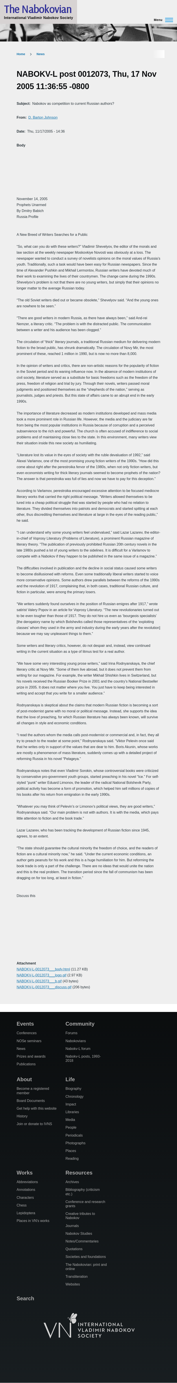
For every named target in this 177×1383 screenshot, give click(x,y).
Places (70, 1151)
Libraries (72, 1112)
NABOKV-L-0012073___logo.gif (41, 975)
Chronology (74, 1096)
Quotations (73, 1249)
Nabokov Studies (78, 1233)
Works (25, 1173)
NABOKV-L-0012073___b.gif (39, 981)
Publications (26, 1064)
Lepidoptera (26, 1213)
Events (25, 1024)
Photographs (75, 1143)
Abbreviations (27, 1182)
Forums (71, 1033)
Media (70, 1120)
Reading (72, 1158)
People (70, 1127)
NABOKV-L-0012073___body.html (43, 969)
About (24, 1079)
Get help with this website (36, 1108)
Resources (78, 1173)
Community (79, 1024)
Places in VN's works (33, 1221)
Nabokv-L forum (77, 1049)
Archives (72, 1182)
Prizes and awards (31, 1056)
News (41, 54)
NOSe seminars (29, 1041)
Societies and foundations (85, 1257)
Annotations (26, 1190)
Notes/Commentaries (81, 1241)
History (22, 1116)
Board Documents (31, 1101)
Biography (73, 1088)
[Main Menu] (162, 20)
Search (25, 1298)
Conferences (27, 1033)
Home (21, 54)
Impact (70, 1104)
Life (70, 1079)
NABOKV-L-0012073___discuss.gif (44, 987)
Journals (72, 1226)
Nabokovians (75, 1041)
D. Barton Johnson (43, 117)
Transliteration (76, 1276)
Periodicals (74, 1135)
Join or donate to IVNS (34, 1124)
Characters (25, 1197)
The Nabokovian (37, 9)
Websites (72, 1284)
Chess (21, 1205)
